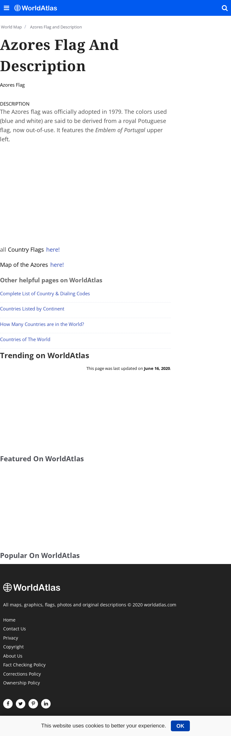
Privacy (10, 638)
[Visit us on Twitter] (20, 703)
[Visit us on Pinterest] (33, 703)
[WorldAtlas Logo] (38, 8)
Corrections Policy (22, 674)
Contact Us (14, 629)
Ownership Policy (21, 683)
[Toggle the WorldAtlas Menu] (6, 8)
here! (53, 249)
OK (180, 726)
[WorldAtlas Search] (225, 8)
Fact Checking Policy (24, 665)
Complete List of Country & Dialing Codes (45, 293)
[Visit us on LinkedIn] (46, 703)
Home (9, 620)
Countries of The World (25, 339)
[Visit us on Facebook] (8, 703)
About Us (12, 656)
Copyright (13, 647)
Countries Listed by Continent (32, 308)
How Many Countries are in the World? (42, 324)
